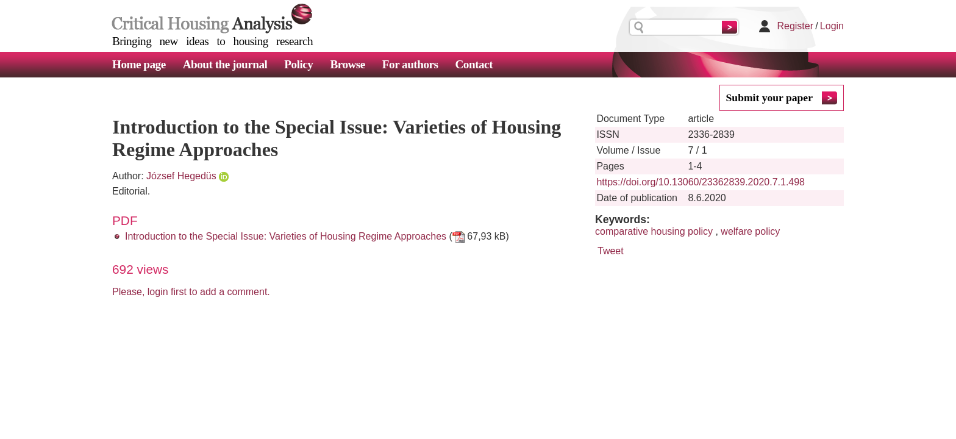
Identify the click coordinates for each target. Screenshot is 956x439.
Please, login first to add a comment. (191, 292)
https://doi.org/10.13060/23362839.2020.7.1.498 (700, 182)
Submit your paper (769, 97)
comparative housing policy (654, 231)
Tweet (611, 251)
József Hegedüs (181, 176)
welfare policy (750, 231)
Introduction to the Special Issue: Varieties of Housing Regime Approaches (285, 236)
